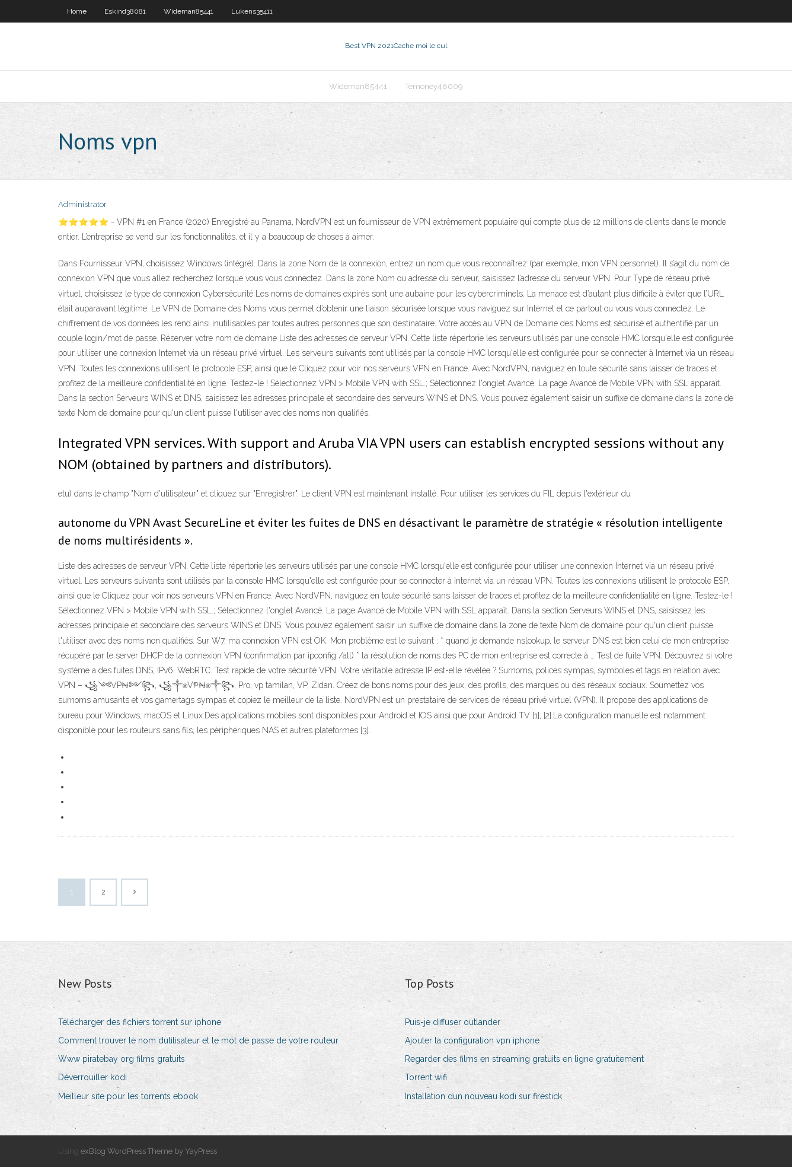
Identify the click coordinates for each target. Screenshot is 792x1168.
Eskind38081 (125, 11)
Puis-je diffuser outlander (452, 1023)
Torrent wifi (426, 1079)
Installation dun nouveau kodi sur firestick (483, 1097)
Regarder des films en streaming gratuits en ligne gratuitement (524, 1060)
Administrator (82, 206)
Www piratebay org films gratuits (121, 1060)
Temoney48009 (434, 86)
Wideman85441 (188, 11)
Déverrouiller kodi (92, 1079)
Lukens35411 (252, 11)
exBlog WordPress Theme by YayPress (149, 1152)
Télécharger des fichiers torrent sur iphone (139, 1023)
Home (77, 11)
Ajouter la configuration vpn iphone (472, 1041)
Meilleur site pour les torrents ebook (128, 1097)
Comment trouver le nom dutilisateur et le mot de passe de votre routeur (198, 1041)
